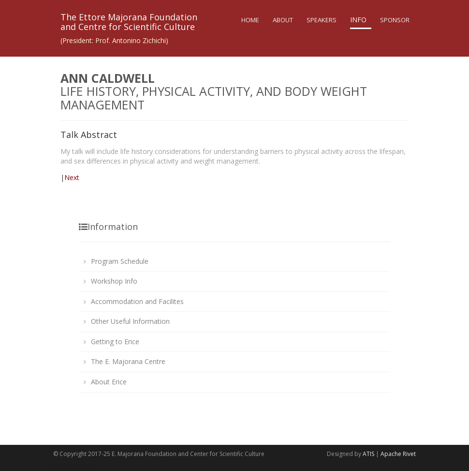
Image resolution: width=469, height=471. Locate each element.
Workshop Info (114, 281)
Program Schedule (119, 261)
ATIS (368, 454)
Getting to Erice (115, 341)
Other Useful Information (130, 321)
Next (71, 177)
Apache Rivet (398, 454)
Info (358, 19)
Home (250, 19)
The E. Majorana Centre (128, 361)
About (283, 19)
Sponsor (395, 19)
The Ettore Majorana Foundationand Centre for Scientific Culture (128, 21)
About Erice (109, 381)
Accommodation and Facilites (137, 301)
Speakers (322, 19)
